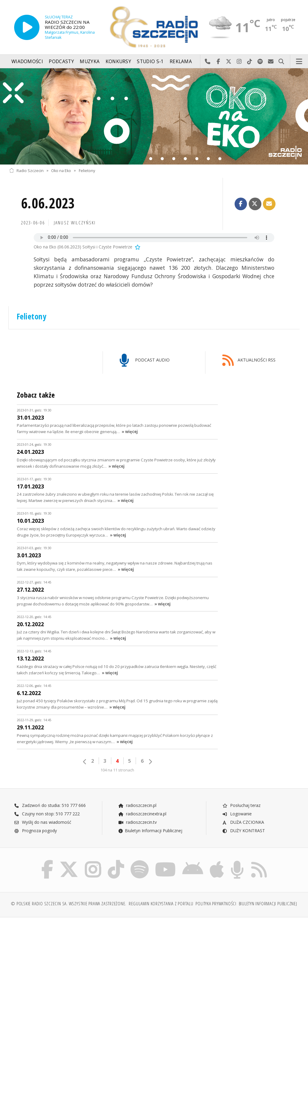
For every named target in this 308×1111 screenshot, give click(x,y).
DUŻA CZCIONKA (243, 822)
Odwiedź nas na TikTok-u (250, 62)
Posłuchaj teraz (241, 805)
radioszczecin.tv (137, 822)
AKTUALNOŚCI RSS (249, 360)
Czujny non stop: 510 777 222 (47, 814)
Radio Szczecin (26, 170)
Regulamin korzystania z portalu (161, 903)
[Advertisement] (80, 968)
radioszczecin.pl (137, 805)
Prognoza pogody (35, 830)
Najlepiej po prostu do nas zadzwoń (207, 62)
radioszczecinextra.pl (142, 814)
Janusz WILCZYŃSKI (75, 223)
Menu (299, 62)
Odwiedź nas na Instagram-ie (239, 62)
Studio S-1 (150, 61)
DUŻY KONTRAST (243, 830)
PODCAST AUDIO (144, 360)
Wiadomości (27, 61)
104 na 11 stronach (117, 770)
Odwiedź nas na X (228, 62)
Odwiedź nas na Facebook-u (218, 62)
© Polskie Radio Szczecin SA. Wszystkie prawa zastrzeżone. (68, 903)
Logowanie (237, 814)
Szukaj (281, 62)
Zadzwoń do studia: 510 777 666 (50, 805)
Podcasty (61, 61)
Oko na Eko (61, 170)
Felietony (87, 170)
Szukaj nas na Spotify (260, 62)
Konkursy (118, 61)
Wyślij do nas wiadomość (271, 62)
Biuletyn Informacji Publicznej (150, 830)
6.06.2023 (48, 203)
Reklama (181, 61)
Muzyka (90, 61)
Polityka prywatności (216, 903)
